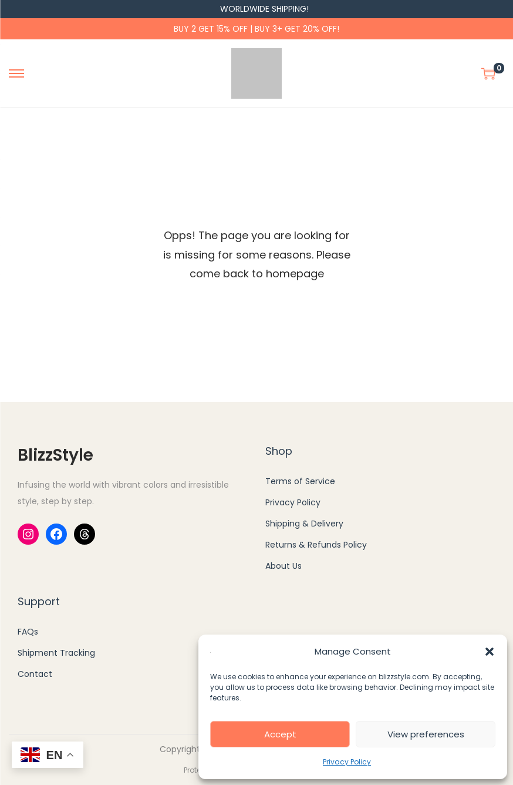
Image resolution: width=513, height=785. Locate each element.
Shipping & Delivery (304, 523)
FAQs (28, 632)
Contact (35, 674)
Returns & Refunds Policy (316, 545)
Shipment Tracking (56, 653)
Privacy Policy (347, 762)
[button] (489, 651)
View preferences (425, 734)
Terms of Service (300, 481)
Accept (280, 734)
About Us (283, 566)
